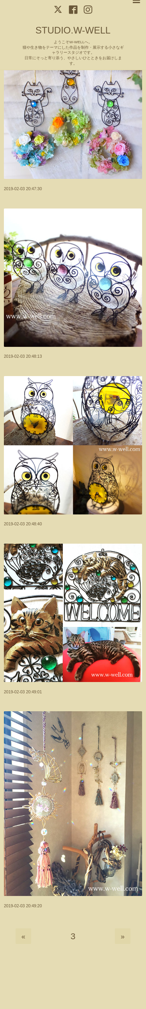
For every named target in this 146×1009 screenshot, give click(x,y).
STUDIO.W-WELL (73, 30)
